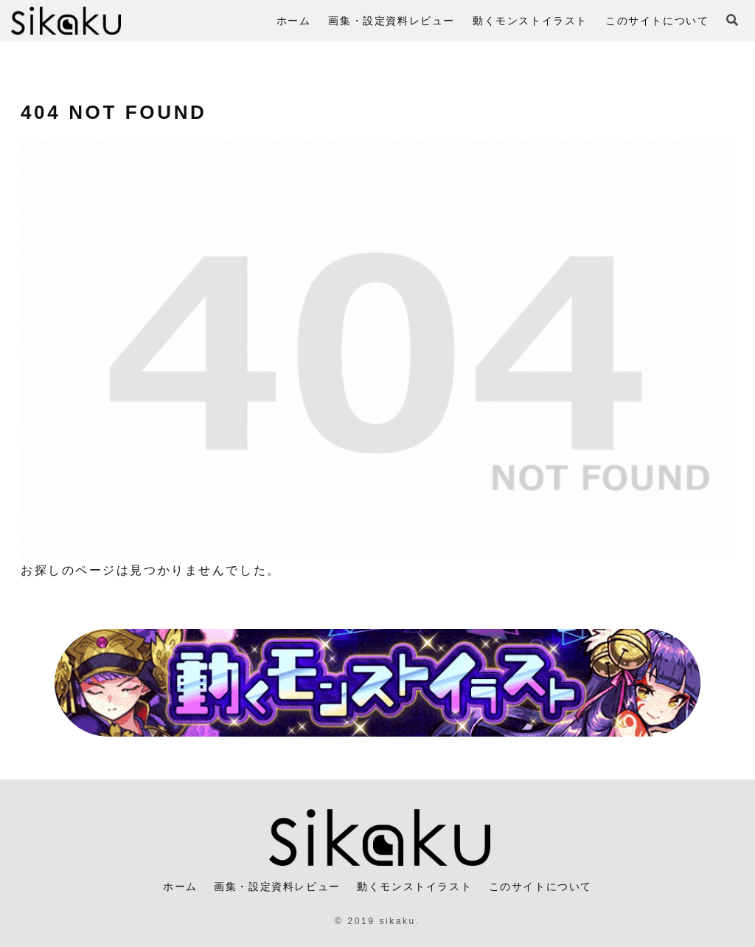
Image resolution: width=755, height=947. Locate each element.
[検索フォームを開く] (732, 20)
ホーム (180, 886)
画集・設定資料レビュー (277, 886)
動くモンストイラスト (414, 886)
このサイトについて (540, 886)
